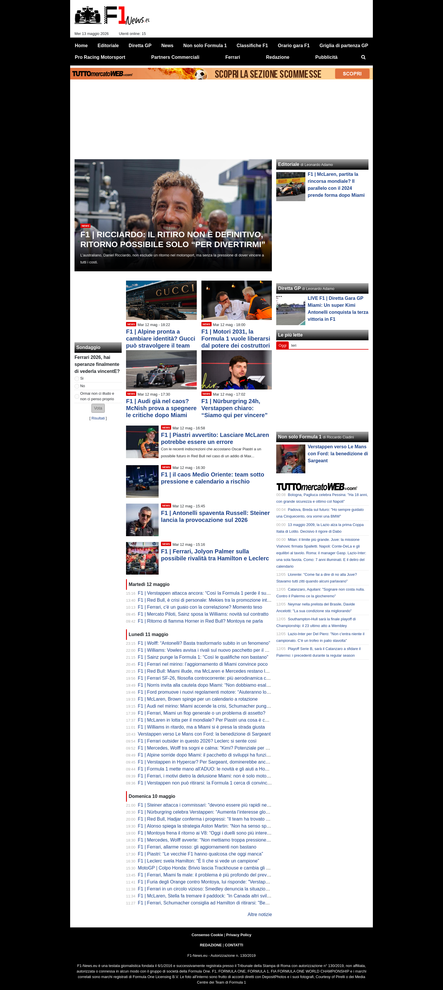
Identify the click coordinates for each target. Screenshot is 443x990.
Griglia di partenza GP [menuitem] (344, 45)
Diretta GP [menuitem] (140, 45)
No (82, 386)
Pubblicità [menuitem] (326, 57)
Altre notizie (260, 914)
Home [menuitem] (81, 45)
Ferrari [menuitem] (232, 57)
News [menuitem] (167, 45)
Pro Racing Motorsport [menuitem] (100, 57)
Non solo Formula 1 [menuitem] (205, 45)
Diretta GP (289, 288)
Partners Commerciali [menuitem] (175, 57)
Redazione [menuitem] (277, 57)
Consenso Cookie (207, 935)
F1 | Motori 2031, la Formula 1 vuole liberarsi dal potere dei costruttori (235, 338)
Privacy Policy (238, 935)
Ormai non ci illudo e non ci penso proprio (97, 396)
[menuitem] (363, 57)
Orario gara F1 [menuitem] (294, 45)
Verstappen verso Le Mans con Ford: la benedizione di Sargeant (338, 453)
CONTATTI (234, 945)
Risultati (98, 418)
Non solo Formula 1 (299, 436)
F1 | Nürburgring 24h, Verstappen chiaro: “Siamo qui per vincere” (234, 408)
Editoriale (288, 164)
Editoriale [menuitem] (108, 45)
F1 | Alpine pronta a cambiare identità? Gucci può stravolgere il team (160, 338)
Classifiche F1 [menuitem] (252, 45)
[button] (98, 408)
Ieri (293, 345)
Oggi (282, 345)
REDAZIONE (211, 945)
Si (82, 378)
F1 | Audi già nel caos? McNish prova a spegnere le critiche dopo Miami (161, 408)
